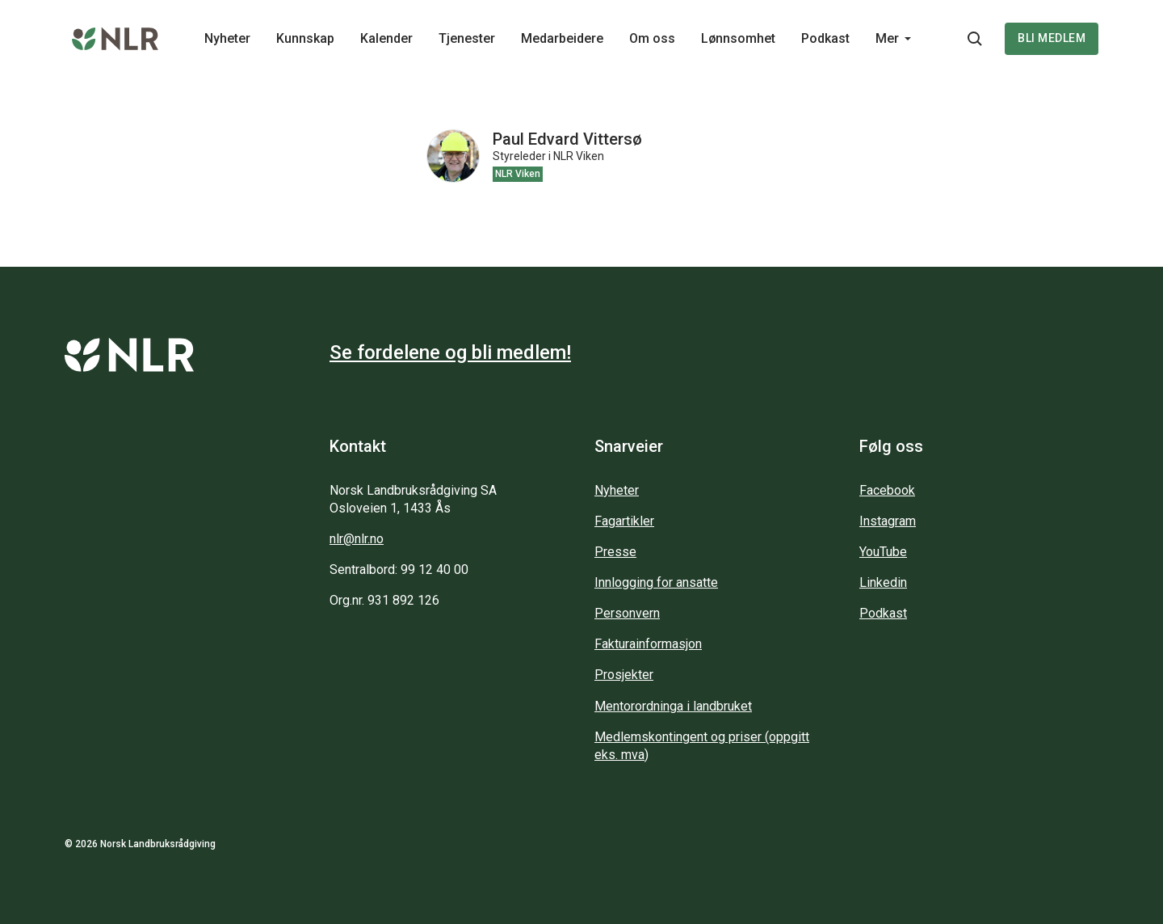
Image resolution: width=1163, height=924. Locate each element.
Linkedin (883, 582)
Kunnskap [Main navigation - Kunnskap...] (305, 38)
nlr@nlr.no (357, 538)
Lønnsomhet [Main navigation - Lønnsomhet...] (738, 38)
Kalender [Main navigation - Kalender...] (386, 38)
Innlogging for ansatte (656, 582)
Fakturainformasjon (648, 644)
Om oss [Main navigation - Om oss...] (652, 38)
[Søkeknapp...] (975, 39)
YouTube (883, 551)
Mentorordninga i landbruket (673, 706)
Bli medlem (1051, 38)
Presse (615, 551)
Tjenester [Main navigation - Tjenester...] (467, 38)
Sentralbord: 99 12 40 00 (399, 569)
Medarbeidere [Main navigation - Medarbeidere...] (562, 38)
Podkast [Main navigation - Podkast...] (825, 38)
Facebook (887, 490)
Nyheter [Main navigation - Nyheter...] (227, 38)
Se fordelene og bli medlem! (450, 352)
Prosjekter (623, 674)
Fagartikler (624, 521)
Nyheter (616, 490)
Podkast (883, 613)
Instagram (887, 521)
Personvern (627, 613)
